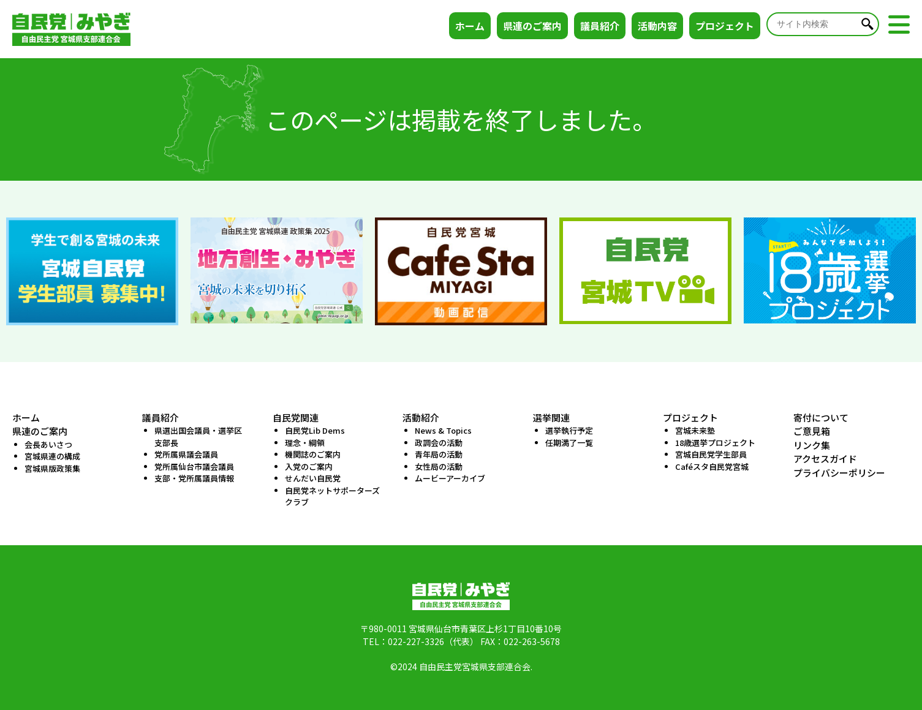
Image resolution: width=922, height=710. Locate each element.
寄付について (820, 417)
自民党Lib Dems (315, 430)
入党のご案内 (309, 466)
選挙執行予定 (569, 430)
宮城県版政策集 (52, 468)
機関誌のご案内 (313, 454)
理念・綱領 (305, 442)
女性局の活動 (439, 466)
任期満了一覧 (569, 442)
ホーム (470, 25)
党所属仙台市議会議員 (194, 466)
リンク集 (811, 445)
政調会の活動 (439, 442)
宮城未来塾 (695, 430)
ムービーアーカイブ (450, 478)
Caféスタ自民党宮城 (712, 466)
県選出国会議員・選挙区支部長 (198, 436)
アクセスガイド (825, 458)
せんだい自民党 (313, 478)
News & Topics (443, 430)
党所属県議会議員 (186, 454)
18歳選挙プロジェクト (715, 442)
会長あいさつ (48, 444)
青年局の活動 (439, 454)
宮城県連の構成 (52, 456)
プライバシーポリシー (839, 472)
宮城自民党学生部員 (711, 454)
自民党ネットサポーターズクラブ (332, 496)
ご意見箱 (811, 431)
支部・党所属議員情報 (194, 478)
